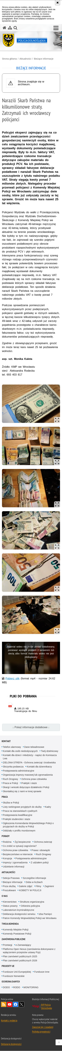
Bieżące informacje (43, 58)
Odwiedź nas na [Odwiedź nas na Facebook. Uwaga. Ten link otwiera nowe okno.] (15, 1004)
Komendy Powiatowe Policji (17, 934)
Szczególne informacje (34, 878)
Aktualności (25, 58)
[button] (15, 28)
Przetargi (7, 945)
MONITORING (31, 987)
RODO (16, 987)
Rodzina (7, 842)
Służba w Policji (11, 803)
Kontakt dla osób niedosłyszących (20, 751)
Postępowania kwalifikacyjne (17, 815)
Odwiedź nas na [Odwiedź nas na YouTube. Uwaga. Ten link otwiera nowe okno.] (9, 1004)
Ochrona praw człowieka (34, 779)
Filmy (38, 886)
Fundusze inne (41, 972)
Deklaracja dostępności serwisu (19, 914)
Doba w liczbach (34, 882)
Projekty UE (8, 966)
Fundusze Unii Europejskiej (17, 972)
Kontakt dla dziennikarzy (39, 766)
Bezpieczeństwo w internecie (18, 854)
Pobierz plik (12, 678)
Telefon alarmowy (12, 747)
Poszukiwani (9, 890)
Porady (6, 836)
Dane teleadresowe (34, 747)
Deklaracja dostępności (11, 1044)
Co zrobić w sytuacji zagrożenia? (20, 846)
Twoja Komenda (10, 924)
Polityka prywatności (41, 1031)
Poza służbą (9, 886)
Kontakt (6, 741)
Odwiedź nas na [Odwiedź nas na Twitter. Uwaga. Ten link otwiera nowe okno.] (21, 1004)
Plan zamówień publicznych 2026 (20, 961)
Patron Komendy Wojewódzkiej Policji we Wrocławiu (30, 918)
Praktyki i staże (29, 783)
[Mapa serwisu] (10, 28)
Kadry (48, 807)
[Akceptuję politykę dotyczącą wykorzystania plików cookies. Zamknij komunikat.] (57, 2)
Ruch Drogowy (10, 779)
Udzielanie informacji (13, 867)
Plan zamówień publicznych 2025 (20, 956)
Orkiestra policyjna (30, 906)
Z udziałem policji (39, 863)
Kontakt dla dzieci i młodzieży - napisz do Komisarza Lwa (30, 757)
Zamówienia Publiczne (13, 939)
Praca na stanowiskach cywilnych (20, 811)
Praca (5, 797)
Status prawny (10, 906)
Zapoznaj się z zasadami (42, 1027)
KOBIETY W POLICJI (30, 890)
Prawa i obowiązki (40, 850)
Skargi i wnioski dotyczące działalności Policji (26, 787)
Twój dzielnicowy (49, 751)
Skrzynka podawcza (13, 766)
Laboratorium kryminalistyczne (18, 910)
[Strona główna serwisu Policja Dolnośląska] (4, 28)
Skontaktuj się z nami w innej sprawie (22, 791)
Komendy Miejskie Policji (15, 929)
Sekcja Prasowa (11, 878)
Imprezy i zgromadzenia (15, 863)
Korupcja (7, 858)
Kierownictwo (10, 902)
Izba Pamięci (45, 914)
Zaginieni (49, 886)
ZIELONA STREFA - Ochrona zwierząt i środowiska (29, 762)
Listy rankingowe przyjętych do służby (22, 807)
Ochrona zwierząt (43, 842)
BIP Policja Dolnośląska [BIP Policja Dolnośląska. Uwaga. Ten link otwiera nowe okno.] (46, 1006)
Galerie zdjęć (25, 886)
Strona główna (9, 58)
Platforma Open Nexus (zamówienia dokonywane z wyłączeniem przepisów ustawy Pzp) (29, 951)
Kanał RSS (3, 1004)
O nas (5, 896)
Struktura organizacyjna (32, 902)
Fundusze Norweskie (14, 976)
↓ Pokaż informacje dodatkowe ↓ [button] (31, 727)
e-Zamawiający (23, 945)
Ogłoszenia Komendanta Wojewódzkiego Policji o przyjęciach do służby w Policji (28, 825)
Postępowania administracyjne (18, 771)
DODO (6, 987)
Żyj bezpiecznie (23, 842)
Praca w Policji (10, 783)
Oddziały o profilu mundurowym (19, 830)
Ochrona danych (11, 981)
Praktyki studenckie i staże (16, 819)
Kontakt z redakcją (9, 1020)
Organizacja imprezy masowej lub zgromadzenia (28, 775)
